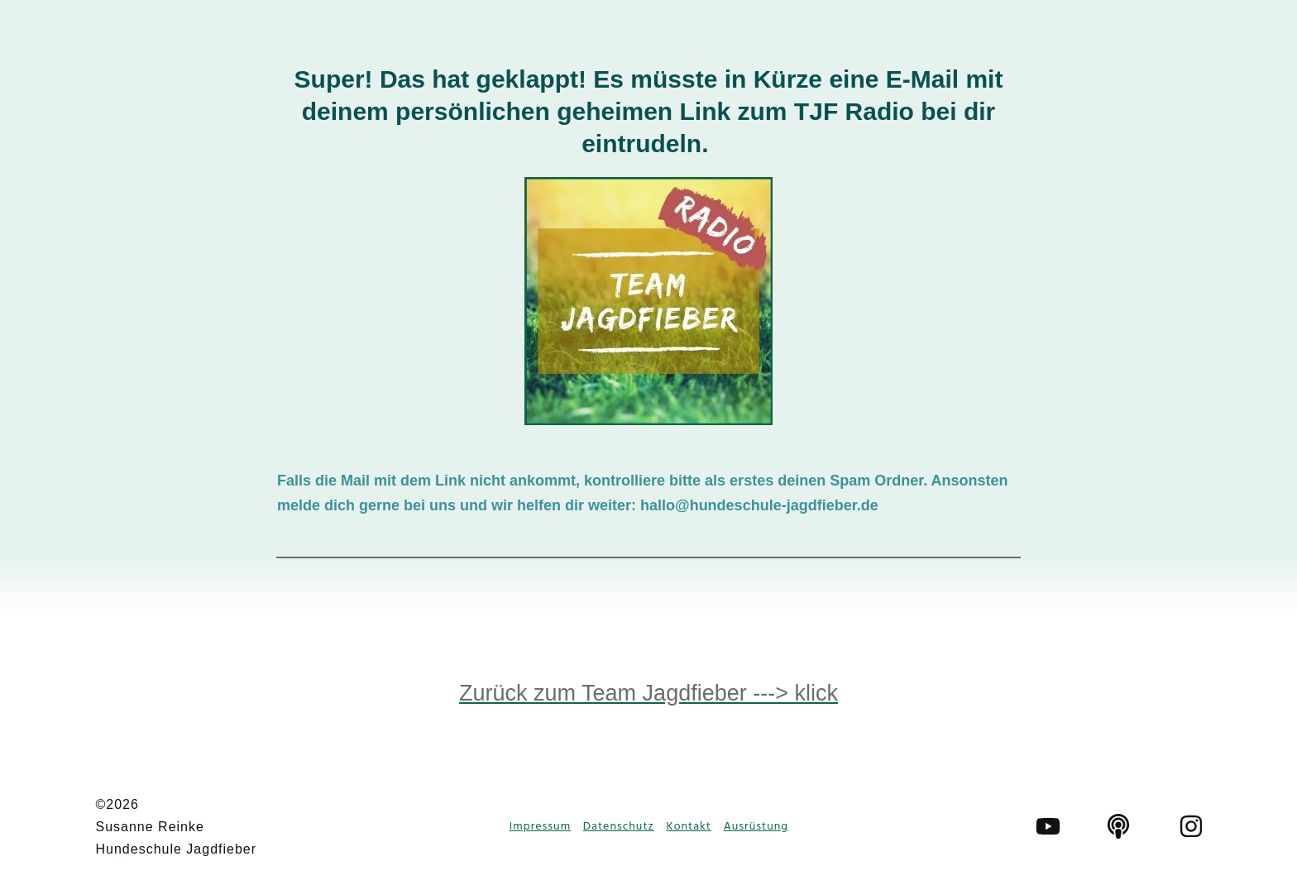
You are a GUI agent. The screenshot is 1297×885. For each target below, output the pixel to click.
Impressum (540, 826)
